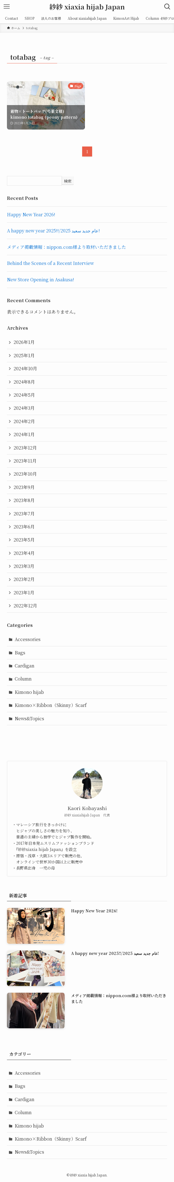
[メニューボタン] (6, 6)
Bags (20, 652)
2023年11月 (25, 461)
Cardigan (24, 665)
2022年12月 (25, 605)
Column (23, 679)
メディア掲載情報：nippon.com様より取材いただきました (66, 247)
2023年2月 (24, 579)
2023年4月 (24, 553)
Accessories (28, 639)
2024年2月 (24, 421)
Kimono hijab (29, 692)
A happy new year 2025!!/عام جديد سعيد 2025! (53, 230)
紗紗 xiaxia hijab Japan (87, 6)
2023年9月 (24, 487)
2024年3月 (24, 408)
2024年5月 (24, 395)
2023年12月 (25, 448)
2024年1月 (24, 434)
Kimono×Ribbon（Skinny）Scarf (51, 705)
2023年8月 (24, 500)
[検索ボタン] (167, 6)
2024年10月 (25, 368)
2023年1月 (24, 592)
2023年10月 (25, 474)
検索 (68, 181)
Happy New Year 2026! (31, 214)
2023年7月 (24, 513)
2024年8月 (24, 382)
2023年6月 (24, 526)
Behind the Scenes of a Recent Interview (50, 263)
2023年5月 (24, 540)
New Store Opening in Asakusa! (40, 279)
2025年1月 (24, 355)
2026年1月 (24, 342)
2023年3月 (24, 566)
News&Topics (29, 718)
